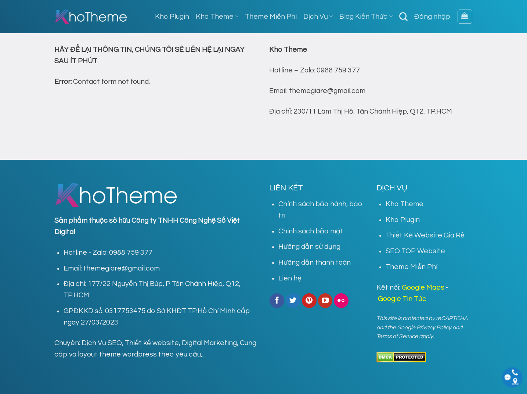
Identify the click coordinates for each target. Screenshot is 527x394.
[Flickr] (341, 300)
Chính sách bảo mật (310, 231)
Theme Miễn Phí (271, 16)
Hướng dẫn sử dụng (309, 246)
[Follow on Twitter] (293, 300)
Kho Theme (217, 16)
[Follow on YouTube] (325, 300)
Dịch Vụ (318, 16)
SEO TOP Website (415, 251)
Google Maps (423, 287)
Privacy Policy (433, 327)
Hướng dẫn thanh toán (314, 262)
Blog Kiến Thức (365, 16)
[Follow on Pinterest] (309, 300)
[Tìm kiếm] (403, 16)
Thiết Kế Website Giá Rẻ (425, 235)
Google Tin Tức (402, 298)
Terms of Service (397, 336)
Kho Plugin (172, 16)
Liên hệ (290, 278)
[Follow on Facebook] (277, 300)
